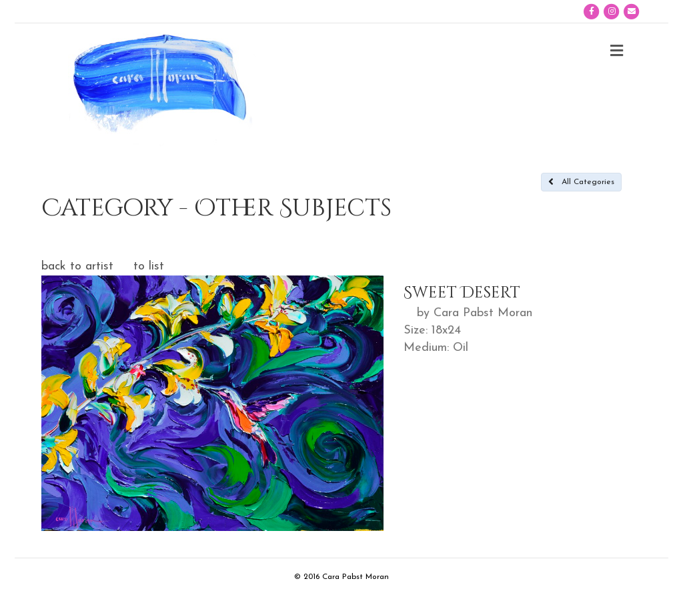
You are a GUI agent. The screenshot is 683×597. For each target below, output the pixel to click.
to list (148, 266)
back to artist (77, 266)
